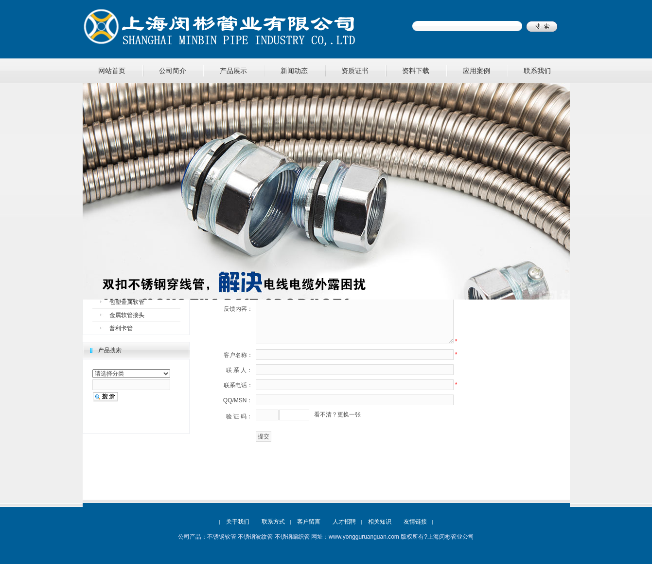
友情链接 (415, 521)
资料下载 (415, 71)
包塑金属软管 (126, 302)
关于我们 (237, 521)
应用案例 (476, 71)
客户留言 (308, 521)
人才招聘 (344, 521)
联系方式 (273, 521)
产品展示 (233, 71)
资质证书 (355, 71)
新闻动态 (294, 71)
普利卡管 (121, 328)
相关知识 (379, 521)
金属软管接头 (126, 315)
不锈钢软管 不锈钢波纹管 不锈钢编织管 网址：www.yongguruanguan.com (303, 536)
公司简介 (172, 71)
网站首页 (111, 71)
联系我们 (537, 71)
